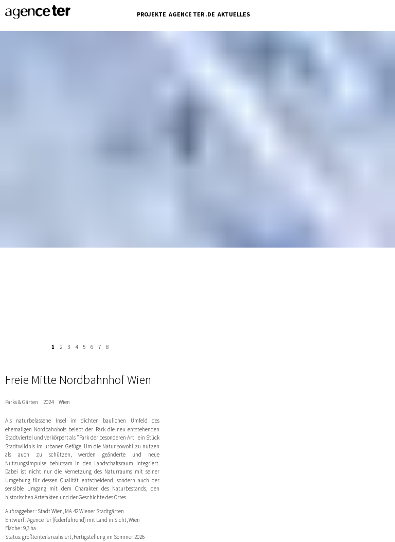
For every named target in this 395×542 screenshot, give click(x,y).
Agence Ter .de (192, 14)
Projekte (151, 14)
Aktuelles (234, 14)
